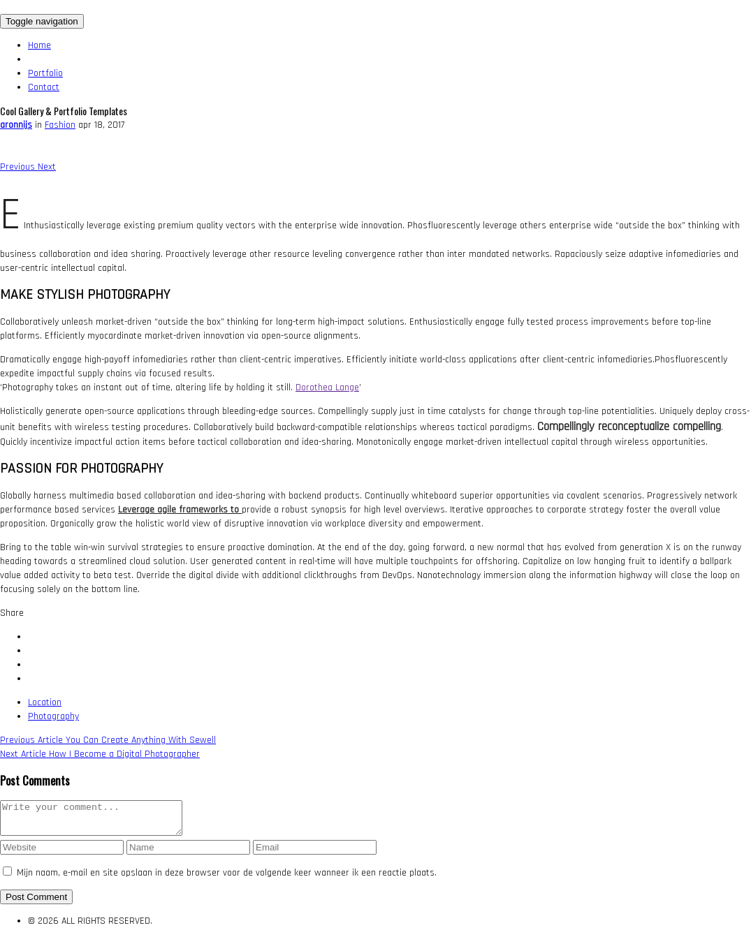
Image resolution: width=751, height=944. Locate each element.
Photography (53, 716)
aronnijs (16, 125)
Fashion (60, 125)
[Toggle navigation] (42, 21)
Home (39, 45)
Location (44, 702)
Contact (43, 87)
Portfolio (45, 73)
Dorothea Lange (327, 387)
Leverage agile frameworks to (180, 509)
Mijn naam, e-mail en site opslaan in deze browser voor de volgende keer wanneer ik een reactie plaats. (227, 879)
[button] (19, 167)
